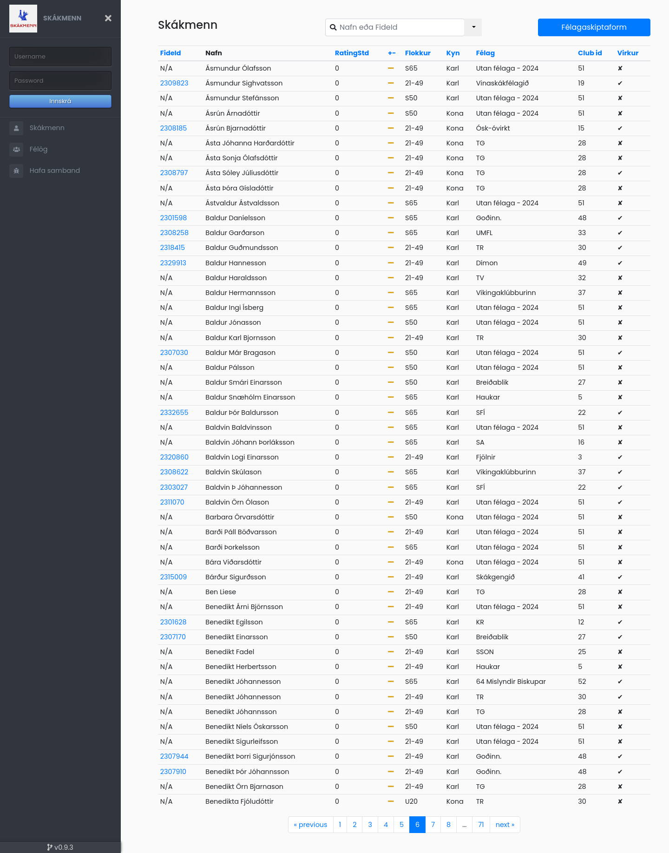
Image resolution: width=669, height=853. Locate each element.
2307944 (174, 756)
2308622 (174, 472)
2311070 (172, 502)
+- (392, 53)
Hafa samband (44, 171)
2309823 (174, 83)
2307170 (173, 637)
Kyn (453, 53)
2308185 (173, 128)
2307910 (173, 771)
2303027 (174, 487)
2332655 (174, 412)
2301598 (173, 218)
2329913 (173, 263)
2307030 (174, 352)
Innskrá (61, 101)
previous (311, 824)
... (464, 824)
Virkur (628, 53)
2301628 (173, 622)
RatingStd (352, 53)
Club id (590, 53)
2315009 (173, 577)
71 (481, 824)
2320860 (174, 457)
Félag (485, 53)
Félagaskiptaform (594, 27)
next (505, 824)
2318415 (172, 247)
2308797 (174, 172)
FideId (170, 53)
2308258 (174, 232)
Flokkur (418, 53)
